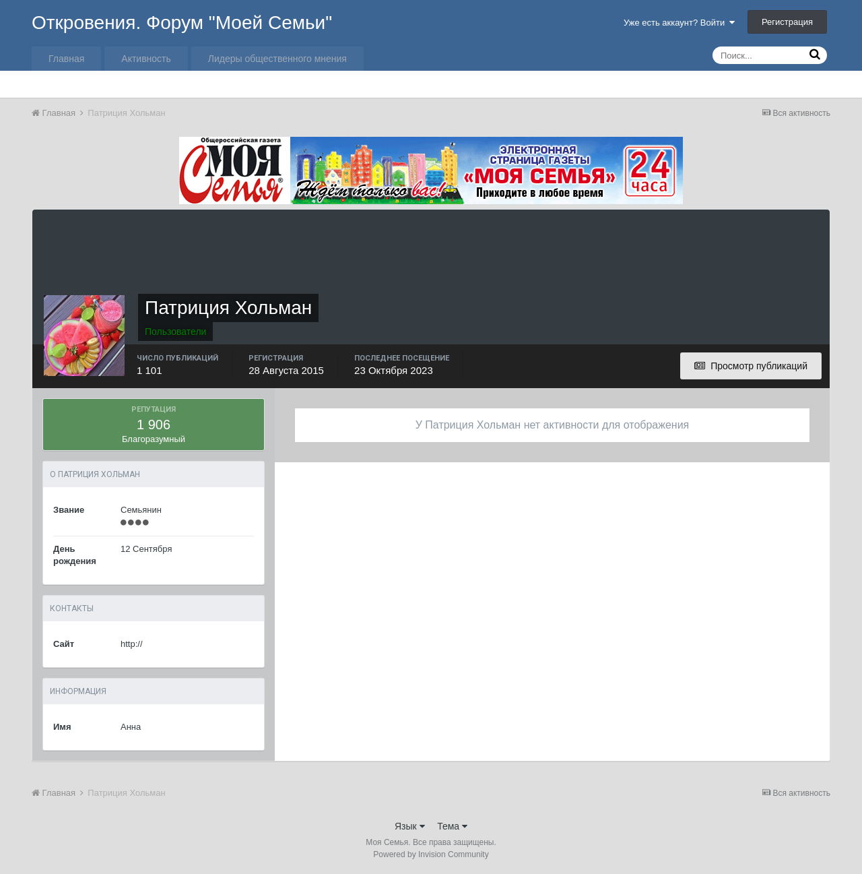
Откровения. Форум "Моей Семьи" (182, 22)
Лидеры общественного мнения (277, 58)
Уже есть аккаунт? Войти (679, 23)
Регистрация (787, 22)
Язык (410, 826)
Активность (146, 58)
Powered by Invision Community (430, 854)
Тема (452, 826)
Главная (66, 58)
